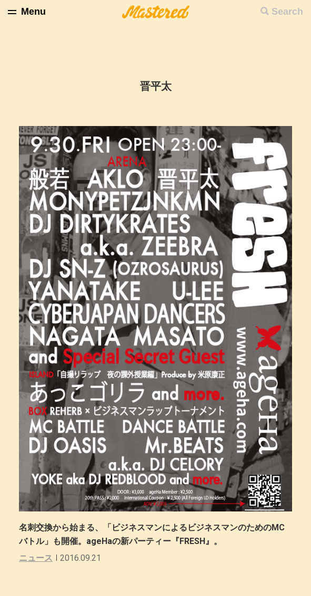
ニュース (36, 558)
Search (287, 11)
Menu (33, 11)
